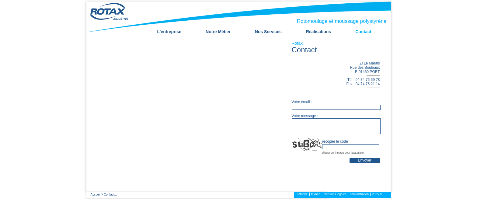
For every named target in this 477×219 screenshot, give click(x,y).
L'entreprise (169, 31)
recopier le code (335, 141)
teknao (315, 194)
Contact (363, 31)
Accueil (95, 194)
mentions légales (335, 194)
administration (359, 194)
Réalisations (318, 31)
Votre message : (305, 116)
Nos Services (268, 31)
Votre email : (302, 102)
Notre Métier (218, 31)
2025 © (377, 194)
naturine (302, 194)
